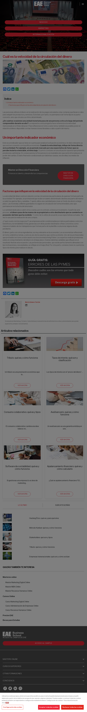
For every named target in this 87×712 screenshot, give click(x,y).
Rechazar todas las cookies (72, 707)
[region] (43, 702)
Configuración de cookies (12, 707)
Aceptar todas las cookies (48, 707)
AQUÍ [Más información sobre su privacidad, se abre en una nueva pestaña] (7, 702)
